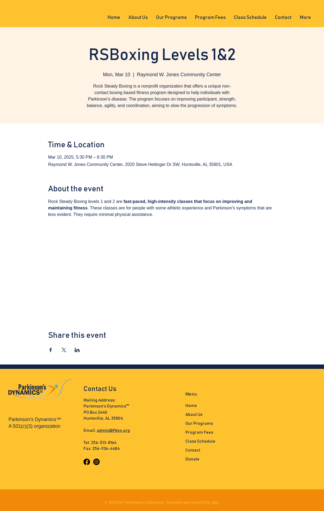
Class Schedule (200, 441)
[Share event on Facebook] (50, 350)
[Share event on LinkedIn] (77, 350)
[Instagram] (96, 462)
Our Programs (199, 423)
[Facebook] (86, 462)
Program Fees (199, 432)
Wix (215, 502)
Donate (192, 459)
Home (191, 405)
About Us (193, 414)
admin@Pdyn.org (113, 430)
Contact (192, 450)
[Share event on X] (63, 350)
